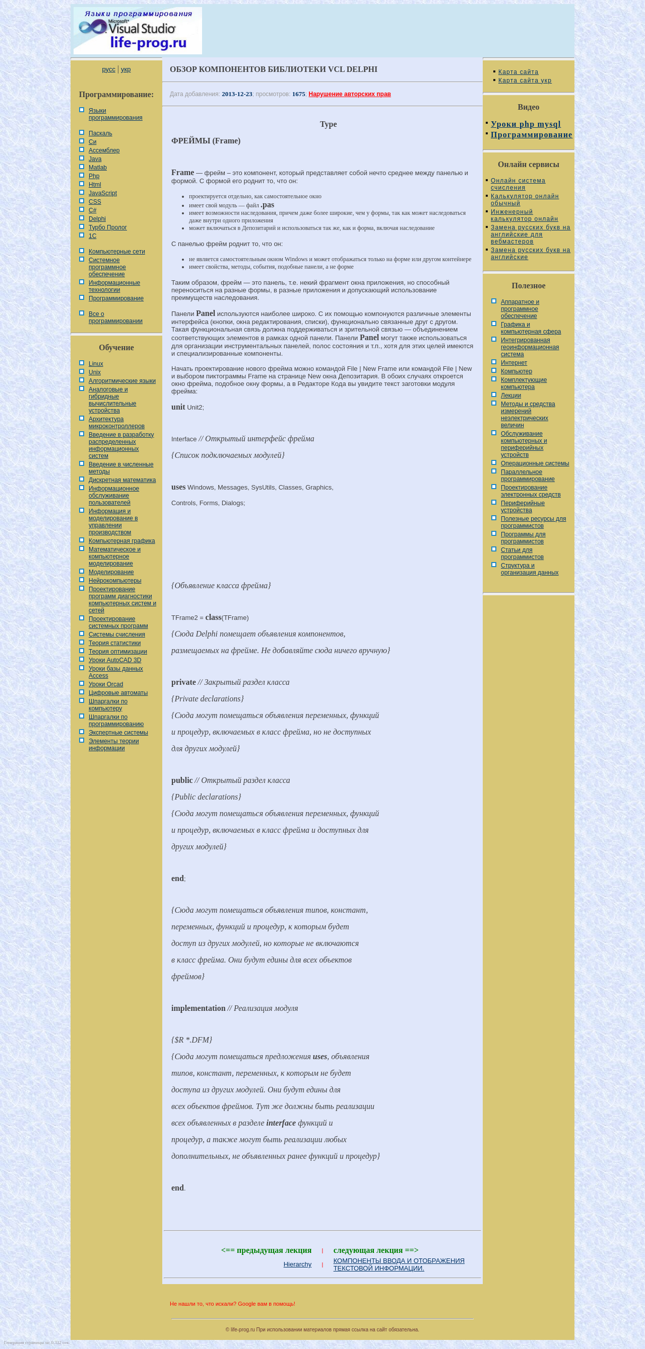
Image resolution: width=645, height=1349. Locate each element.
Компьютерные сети (117, 251)
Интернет (514, 362)
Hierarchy (298, 1264)
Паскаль (100, 133)
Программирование (116, 298)
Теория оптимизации (118, 651)
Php (94, 176)
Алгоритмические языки (122, 380)
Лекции (511, 395)
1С (92, 236)
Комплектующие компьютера (524, 383)
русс (108, 69)
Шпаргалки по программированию (116, 720)
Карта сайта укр (525, 80)
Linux (96, 363)
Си (92, 141)
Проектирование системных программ (118, 622)
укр (126, 69)
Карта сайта (518, 71)
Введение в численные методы (121, 468)
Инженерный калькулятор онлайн (524, 215)
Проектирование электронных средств (531, 491)
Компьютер (516, 371)
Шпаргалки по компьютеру (108, 705)
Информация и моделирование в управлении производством (113, 522)
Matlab (98, 167)
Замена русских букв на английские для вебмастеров (530, 234)
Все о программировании (116, 317)
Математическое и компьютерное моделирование (115, 556)
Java (95, 159)
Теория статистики (115, 643)
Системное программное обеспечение (107, 267)
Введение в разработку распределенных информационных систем (121, 445)
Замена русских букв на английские (530, 254)
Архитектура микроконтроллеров (117, 423)
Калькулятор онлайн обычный (525, 200)
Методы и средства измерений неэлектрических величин (528, 415)
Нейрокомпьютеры (115, 580)
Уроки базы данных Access (116, 672)
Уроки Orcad (106, 684)
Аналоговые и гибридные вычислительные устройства (112, 400)
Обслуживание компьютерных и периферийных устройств (524, 444)
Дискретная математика (122, 480)
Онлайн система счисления (518, 184)
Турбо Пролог (108, 227)
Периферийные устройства (523, 507)
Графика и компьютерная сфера (531, 328)
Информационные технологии (114, 286)
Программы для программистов (523, 538)
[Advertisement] (322, 548)
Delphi (97, 218)
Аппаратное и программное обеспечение (520, 309)
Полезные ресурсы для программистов (533, 522)
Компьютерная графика (122, 540)
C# (92, 210)
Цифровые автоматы (118, 692)
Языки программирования (116, 114)
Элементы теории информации (114, 745)
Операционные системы (535, 463)
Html (95, 184)
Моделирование (111, 572)
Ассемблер (104, 150)
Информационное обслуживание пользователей (114, 495)
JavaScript (103, 193)
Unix (95, 372)
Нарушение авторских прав (350, 94)
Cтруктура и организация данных (530, 569)
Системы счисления (117, 634)
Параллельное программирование (528, 475)
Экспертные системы (118, 732)
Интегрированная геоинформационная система (530, 347)
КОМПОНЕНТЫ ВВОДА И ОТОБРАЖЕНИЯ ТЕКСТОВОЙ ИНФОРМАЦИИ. (399, 1264)
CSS (95, 201)
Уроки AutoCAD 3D (115, 660)
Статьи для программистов (522, 553)
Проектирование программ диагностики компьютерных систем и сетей (122, 600)
